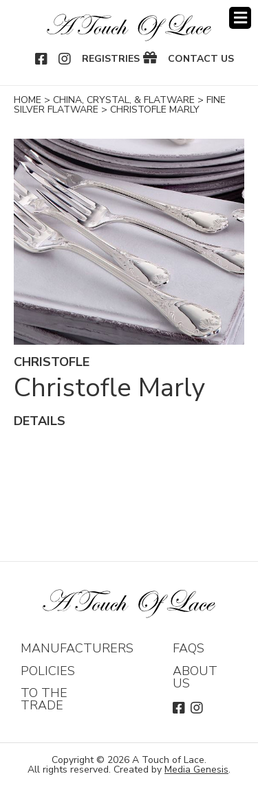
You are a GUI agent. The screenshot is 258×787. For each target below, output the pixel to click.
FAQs (188, 648)
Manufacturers (77, 648)
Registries (111, 59)
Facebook (42, 59)
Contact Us (201, 59)
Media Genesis (196, 769)
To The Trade (44, 699)
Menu (240, 18)
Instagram (65, 59)
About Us (195, 677)
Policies (48, 671)
